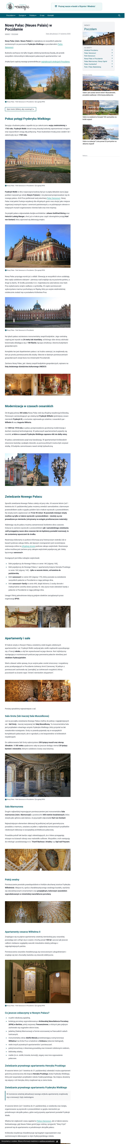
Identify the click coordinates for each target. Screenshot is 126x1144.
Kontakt (51, 15)
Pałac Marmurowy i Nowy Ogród (98, 61)
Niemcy (7, 34)
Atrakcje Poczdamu (98, 50)
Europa (22, 15)
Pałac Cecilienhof (98, 64)
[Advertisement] (101, 170)
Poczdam (11, 15)
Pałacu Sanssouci (44, 1121)
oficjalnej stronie (28, 546)
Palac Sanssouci (98, 53)
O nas (42, 15)
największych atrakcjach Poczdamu (55, 62)
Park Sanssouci (98, 56)
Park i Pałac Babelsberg (98, 67)
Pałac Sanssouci (53, 198)
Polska (33, 15)
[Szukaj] (119, 15)
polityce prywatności (47, 1141)
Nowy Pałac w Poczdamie (98, 58)
